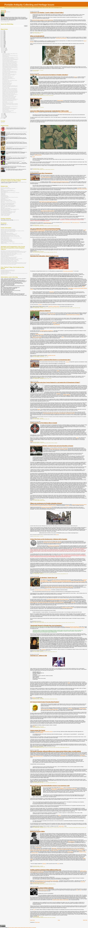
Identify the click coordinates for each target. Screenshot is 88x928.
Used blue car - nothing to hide (38, 655)
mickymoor (36, 112)
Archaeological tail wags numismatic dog (72, 626)
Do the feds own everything (68, 271)
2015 (3, 41)
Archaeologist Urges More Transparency (41, 173)
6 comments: (42, 32)
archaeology (49, 307)
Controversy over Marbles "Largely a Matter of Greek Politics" (47, 12)
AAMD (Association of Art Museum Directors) (8, 229)
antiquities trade (34, 95)
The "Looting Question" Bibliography (6, 240)
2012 (3, 44)
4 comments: (42, 746)
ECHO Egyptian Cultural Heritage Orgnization (8, 188)
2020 (3, 36)
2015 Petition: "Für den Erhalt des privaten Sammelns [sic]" (10, 250)
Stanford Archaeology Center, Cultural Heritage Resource (10, 209)
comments (40, 304)
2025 (3, 31)
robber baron (54, 848)
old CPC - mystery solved (37, 337)
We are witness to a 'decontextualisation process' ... (9, 72)
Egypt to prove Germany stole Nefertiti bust (8, 78)
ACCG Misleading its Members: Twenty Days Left (43, 577)
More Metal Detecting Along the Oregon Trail (13, 136)
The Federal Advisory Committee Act (46, 330)
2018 (3, 38)
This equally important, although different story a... (9, 71)
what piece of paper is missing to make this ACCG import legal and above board (59, 587)
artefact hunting (57, 307)
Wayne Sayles (57, 225)
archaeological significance (43, 307)
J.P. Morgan (82, 849)
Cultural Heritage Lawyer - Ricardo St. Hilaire (8, 231)
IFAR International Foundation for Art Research (8, 234)
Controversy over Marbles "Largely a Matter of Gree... (10, 53)
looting (83, 286)
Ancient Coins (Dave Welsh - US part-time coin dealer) (9, 259)
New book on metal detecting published (8, 110)
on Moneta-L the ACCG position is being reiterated (52, 542)
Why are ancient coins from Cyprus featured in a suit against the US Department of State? (59, 412)
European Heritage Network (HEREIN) (7, 233)
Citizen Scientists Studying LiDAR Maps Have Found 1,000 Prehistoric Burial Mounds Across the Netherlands (15, 161)
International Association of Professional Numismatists (61, 580)
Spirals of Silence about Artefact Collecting (42, 887)
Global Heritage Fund (4, 191)
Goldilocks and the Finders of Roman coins (8, 93)
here (77, 889)
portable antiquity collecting (41, 95)
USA (54, 225)
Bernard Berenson (71, 841)
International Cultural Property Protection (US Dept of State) (10, 236)
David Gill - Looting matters (5, 187)
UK (53, 169)
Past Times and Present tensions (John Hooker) (8, 264)
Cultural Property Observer (43, 651)
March (4, 115)
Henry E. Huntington (76, 849)
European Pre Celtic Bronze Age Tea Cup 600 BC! (14, 151)
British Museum (39, 782)
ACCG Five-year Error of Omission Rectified (8, 98)
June (3, 52)
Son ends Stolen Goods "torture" (7, 81)
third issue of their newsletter (46, 507)
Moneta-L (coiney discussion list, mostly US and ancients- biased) (11, 253)
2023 (3, 33)
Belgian (38, 409)
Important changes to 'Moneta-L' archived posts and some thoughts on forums (51, 445)
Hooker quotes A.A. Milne (6, 107)
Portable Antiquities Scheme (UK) (6, 239)
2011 (3, 45)
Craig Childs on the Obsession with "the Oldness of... (10, 89)
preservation (47, 95)
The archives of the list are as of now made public (59, 448)
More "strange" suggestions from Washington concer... (10, 85)
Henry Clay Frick (60, 849)
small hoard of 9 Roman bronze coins (65, 112)
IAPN (66, 622)
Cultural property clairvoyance (6, 111)
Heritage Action (3, 193)
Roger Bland (52, 291)
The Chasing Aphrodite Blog (5, 210)
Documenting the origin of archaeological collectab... (9, 80)
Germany (62, 827)
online (77, 437)
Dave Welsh (59, 622)
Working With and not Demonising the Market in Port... (10, 55)
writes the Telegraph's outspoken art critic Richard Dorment (42, 19)
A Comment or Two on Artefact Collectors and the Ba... (10, 104)
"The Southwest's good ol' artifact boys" (8, 76)
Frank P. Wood (70, 851)
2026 (3, 30)
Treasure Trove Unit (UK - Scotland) (6, 241)
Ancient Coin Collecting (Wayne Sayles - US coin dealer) (10, 260)
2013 (3, 43)
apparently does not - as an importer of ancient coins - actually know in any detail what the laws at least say (52, 602)
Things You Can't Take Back (5, 213)
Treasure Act (42, 727)
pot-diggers (48, 252)
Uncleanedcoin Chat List (5, 256)
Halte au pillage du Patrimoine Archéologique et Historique (10, 192)
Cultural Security (3, 232)
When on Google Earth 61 (37, 36)
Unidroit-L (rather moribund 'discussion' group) (8, 254)
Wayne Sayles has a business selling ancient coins (48, 201)
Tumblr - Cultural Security (5, 215)
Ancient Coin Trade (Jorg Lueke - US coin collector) (9, 261)
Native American (62, 307)
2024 (3, 32)
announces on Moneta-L (39, 732)
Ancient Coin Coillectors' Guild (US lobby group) (8, 257)
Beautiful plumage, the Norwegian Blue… (8, 95)
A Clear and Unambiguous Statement (40, 310)
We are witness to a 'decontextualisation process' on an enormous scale (50, 785)
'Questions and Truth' (51, 313)
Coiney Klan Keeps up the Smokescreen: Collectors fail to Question (48, 539)
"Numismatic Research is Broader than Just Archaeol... (10, 67)
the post (75, 76)
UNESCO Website (4, 242)
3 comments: (42, 698)
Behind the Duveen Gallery (37, 831)
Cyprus (56, 622)
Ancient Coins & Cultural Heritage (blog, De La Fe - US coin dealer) (11, 258)
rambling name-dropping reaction (47, 731)
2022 (3, 34)
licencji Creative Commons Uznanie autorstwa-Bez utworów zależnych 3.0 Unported (22, 927)
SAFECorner (3, 207)
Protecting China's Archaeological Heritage (7, 203)
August (4, 50)
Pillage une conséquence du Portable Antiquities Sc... (10, 65)
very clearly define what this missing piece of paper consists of (58, 599)
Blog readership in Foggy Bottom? (7, 77)
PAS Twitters (4, 105)
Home (59, 920)
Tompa (58, 370)
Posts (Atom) (37, 922)
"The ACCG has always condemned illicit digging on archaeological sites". (50, 359)
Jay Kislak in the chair (51, 355)
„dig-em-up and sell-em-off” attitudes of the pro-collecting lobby (47, 229)
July (3, 51)
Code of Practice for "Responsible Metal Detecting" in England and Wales (12, 230)
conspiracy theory (42, 356)
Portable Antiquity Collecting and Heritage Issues (29, 4)
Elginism (2, 189)
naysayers (58, 393)
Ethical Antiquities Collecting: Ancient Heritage (8, 190)
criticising (67, 361)
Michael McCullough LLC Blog (5, 199)
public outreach (51, 95)
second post (54, 789)
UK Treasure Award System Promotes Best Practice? (44, 702)
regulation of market (50, 225)
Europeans (67, 505)
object (69, 682)
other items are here (37, 154)
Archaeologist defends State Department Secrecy (60, 181)
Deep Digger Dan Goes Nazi (10, 168)
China (35, 622)
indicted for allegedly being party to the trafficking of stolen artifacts (46, 880)
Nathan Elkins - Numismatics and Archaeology (8, 201)
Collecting (37, 356)
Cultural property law (52, 622)
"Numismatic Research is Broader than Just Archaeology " (46, 625)
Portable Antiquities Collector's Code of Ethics (60, 899)
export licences (63, 622)
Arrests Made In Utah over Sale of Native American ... (10, 90)
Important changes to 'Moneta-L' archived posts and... (10, 64)
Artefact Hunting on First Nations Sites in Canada (43, 422)
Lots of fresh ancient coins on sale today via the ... (9, 112)
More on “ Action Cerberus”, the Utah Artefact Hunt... (9, 88)
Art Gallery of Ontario (82, 851)
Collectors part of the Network (6, 84)
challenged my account (39, 334)
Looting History (3, 198)
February (4, 116)
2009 (3, 47)
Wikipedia (44, 863)
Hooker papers (61, 826)
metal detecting (34, 169)
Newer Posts (32, 920)
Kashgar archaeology (5, 109)
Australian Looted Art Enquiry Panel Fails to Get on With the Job (11, 165)
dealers (48, 378)
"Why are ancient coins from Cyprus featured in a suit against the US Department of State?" (55, 382)
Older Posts (85, 920)
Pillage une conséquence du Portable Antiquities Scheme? (46, 503)
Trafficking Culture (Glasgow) (5, 214)
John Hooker (69, 622)
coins (35, 356)
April (3, 114)
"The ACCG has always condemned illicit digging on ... (10, 61)
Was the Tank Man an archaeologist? (7, 102)
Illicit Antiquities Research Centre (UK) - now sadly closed (10, 235)
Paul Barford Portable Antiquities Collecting (7, 270)
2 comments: (42, 168)
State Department (57, 324)
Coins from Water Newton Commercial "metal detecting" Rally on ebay (49, 111)
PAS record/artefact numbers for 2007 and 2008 (9, 96)
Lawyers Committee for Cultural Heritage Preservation (9, 197)
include (33, 156)
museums (41, 866)
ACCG (33, 225)
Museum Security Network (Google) (6, 200)
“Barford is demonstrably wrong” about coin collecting (10, 103)
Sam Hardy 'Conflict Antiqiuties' (6, 208)
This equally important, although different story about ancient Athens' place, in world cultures (55, 751)
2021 (3, 35)
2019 (3, 37)
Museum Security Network (5, 238)
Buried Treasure (60, 100)
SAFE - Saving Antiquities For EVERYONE (7, 206)
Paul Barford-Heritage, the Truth (6, 272)
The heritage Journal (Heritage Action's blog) (8, 212)
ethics (50, 378)
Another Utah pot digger (5, 87)
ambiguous (54, 322)
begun (62, 787)
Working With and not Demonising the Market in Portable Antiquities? (49, 74)
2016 (3, 40)
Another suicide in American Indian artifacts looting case (45, 869)
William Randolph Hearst (67, 849)
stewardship (53, 917)
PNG (72, 622)
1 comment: (41, 94)
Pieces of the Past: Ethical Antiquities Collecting (8, 202)
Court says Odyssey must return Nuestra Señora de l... (10, 106)
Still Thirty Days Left (5, 79)
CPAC (46, 356)
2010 (3, 46)
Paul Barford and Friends (5, 271)
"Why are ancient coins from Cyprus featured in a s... (10, 62)
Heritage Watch (3, 194)
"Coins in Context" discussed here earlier (77, 627)
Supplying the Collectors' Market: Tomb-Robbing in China (15, 127)
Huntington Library (34, 852)
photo (58, 863)
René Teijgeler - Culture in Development (7, 204)
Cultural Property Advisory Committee (73, 314)
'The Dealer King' (38, 847)
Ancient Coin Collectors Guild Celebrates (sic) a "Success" (15, 141)
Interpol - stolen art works (5, 237)
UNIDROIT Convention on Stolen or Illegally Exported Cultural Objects (12, 243)
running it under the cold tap (43, 889)
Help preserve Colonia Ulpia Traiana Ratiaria (8, 97)
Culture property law (35, 252)
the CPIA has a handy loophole (53, 545)
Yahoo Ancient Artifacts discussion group (7, 255)
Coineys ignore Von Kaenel (37, 730)
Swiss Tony (33, 697)
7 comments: (42, 70)
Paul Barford (8, 11)
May (3, 113)
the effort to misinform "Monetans (67, 607)
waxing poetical (63, 755)
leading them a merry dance (82, 188)
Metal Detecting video (36, 98)
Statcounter (3, 122)
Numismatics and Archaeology (61, 38)
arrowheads (52, 307)
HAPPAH (57, 534)
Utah (56, 252)
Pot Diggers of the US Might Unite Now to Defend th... (10, 86)
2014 (3, 42)
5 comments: (42, 536)
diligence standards (66, 394)
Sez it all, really (4, 101)
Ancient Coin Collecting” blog (46, 177)
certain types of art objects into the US (47, 210)
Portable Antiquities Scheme (41, 169)
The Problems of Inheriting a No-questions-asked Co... (10, 94)
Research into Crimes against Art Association (8, 205)
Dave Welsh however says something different (42, 589)
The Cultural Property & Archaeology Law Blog (8, 211)
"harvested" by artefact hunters (53, 306)
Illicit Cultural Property (4, 195)
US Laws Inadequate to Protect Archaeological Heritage (45, 228)
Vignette (31, 441)
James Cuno (43, 782)
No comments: (42, 107)
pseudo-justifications (63, 573)
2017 (3, 39)
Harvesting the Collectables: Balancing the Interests (44, 256)
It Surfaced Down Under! (5, 196)
